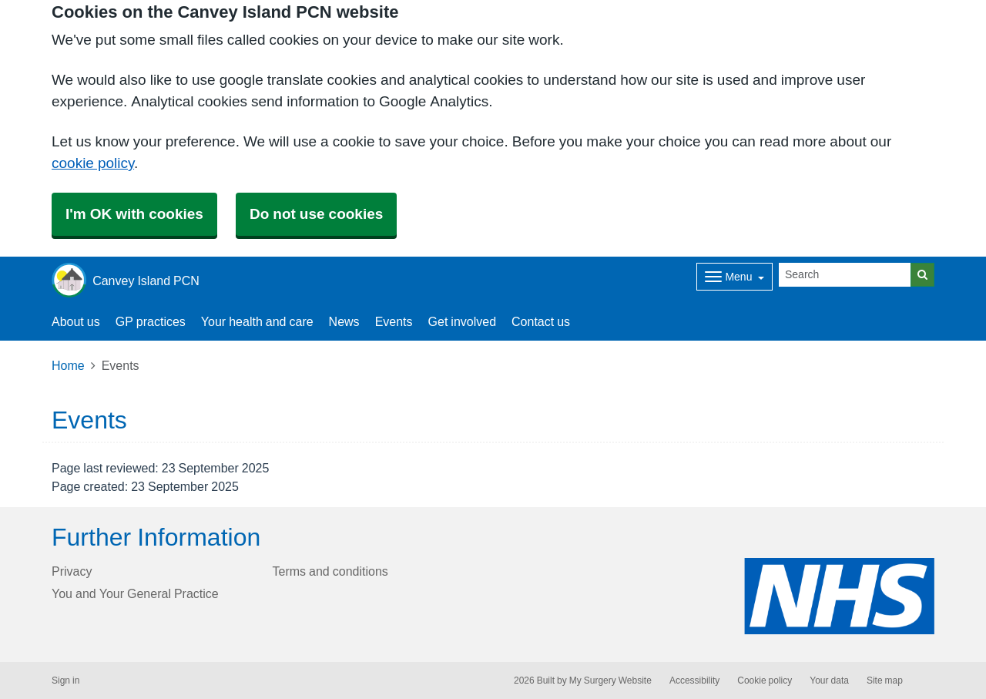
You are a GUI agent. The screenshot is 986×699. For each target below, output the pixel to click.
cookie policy (93, 163)
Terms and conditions (330, 571)
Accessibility (694, 680)
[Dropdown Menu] (734, 277)
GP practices (151, 321)
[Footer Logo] (839, 596)
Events (394, 321)
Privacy (72, 571)
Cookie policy (764, 680)
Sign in (65, 680)
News (344, 321)
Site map (885, 680)
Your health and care (257, 321)
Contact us (540, 321)
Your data (829, 680)
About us (76, 321)
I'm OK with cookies (134, 214)
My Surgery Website (610, 680)
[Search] (845, 275)
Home (68, 365)
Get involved (462, 321)
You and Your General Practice (135, 593)
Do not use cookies (316, 214)
